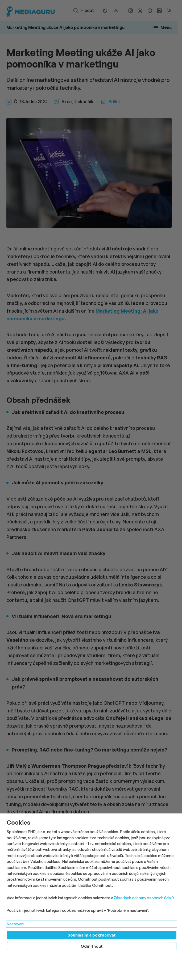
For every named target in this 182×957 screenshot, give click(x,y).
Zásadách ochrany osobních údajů (144, 898)
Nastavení (15, 924)
